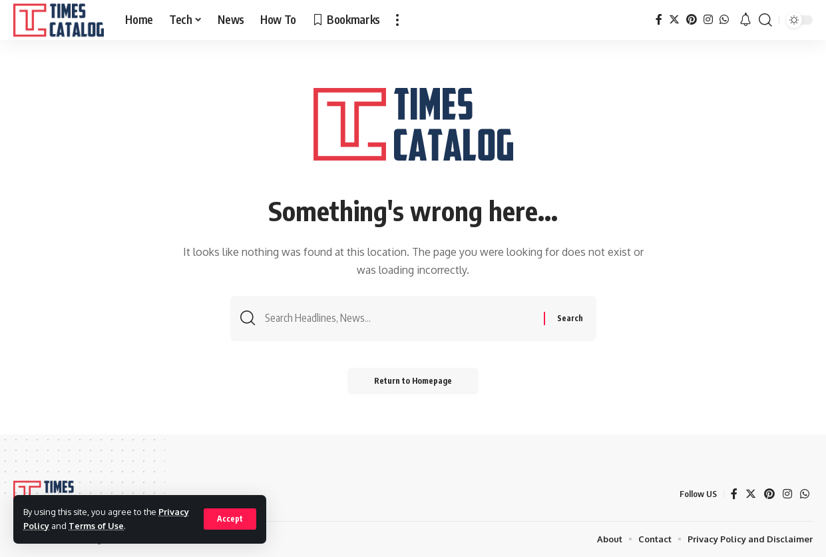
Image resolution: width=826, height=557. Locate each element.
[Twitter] (674, 20)
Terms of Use (96, 525)
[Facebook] (659, 20)
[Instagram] (708, 20)
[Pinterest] (691, 20)
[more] (397, 20)
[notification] (745, 20)
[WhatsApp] (724, 20)
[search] (765, 20)
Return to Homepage (413, 381)
